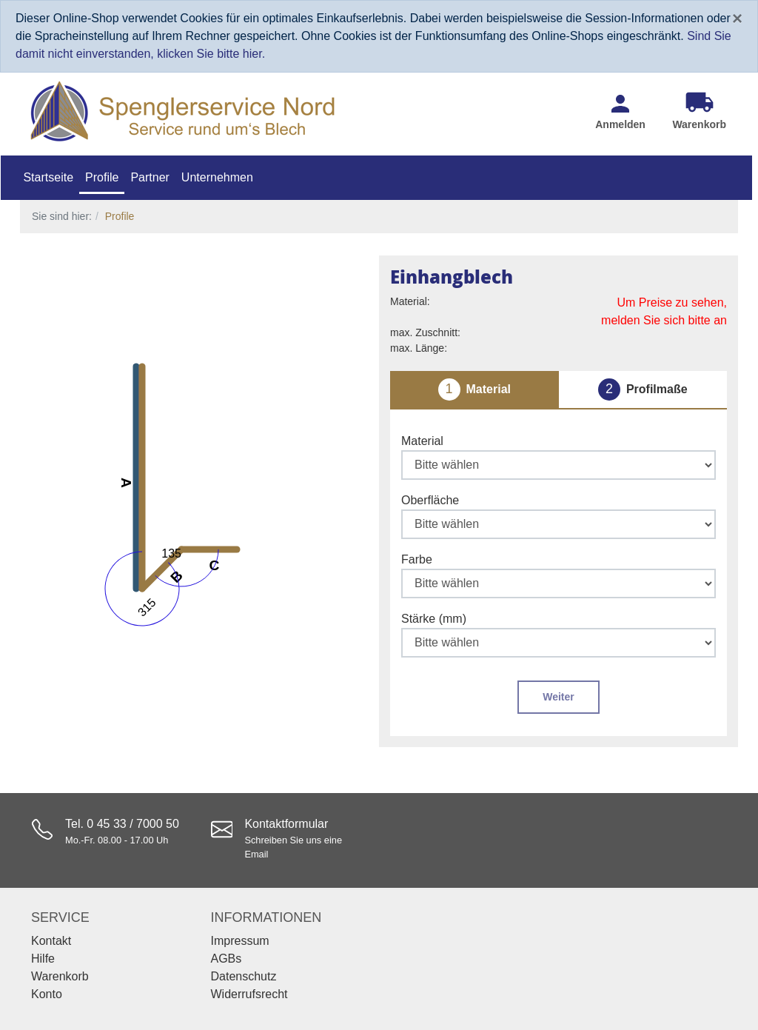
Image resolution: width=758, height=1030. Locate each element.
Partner (149, 177)
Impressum (240, 940)
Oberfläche (430, 500)
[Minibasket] (699, 111)
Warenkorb (60, 976)
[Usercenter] (620, 111)
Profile (101, 177)
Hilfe (43, 958)
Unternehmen (217, 177)
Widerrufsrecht (249, 994)
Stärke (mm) (433, 618)
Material (422, 441)
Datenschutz (244, 976)
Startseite (48, 177)
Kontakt (51, 940)
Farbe (416, 559)
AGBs (226, 958)
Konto (46, 994)
